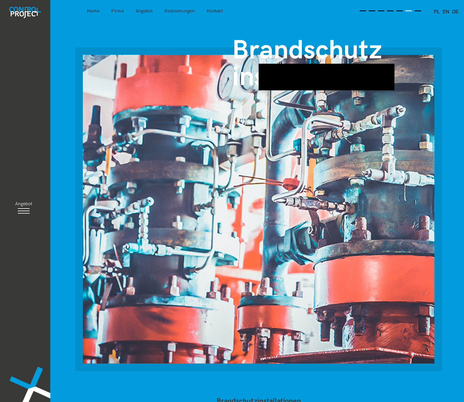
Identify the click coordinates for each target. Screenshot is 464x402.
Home (93, 11)
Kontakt (215, 11)
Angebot (144, 11)
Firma (117, 11)
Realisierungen (180, 11)
